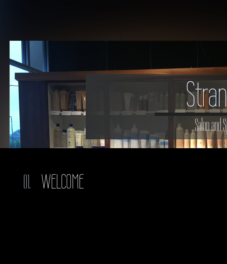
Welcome (62, 181)
